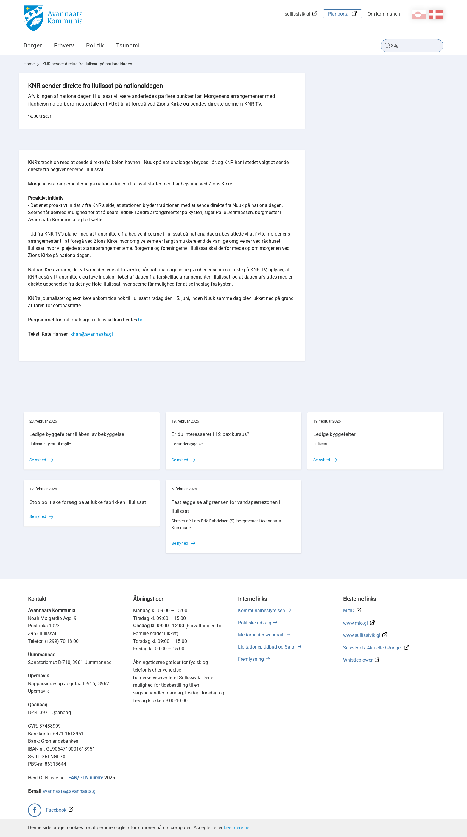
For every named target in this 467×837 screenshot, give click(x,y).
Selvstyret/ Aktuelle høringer (372, 648)
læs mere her (237, 827)
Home (29, 63)
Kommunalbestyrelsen (261, 610)
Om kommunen (384, 14)
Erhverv (64, 45)
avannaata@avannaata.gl (69, 791)
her (141, 320)
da (436, 14)
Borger (33, 45)
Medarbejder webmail (261, 635)
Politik (95, 45)
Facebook (56, 810)
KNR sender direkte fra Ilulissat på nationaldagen (87, 63)
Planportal (339, 14)
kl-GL (419, 14)
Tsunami (128, 45)
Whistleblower (358, 660)
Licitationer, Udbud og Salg (266, 647)
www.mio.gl (355, 623)
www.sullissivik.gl (361, 635)
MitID (348, 610)
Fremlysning (251, 659)
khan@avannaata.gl (92, 334)
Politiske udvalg (254, 623)
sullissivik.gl (297, 14)
